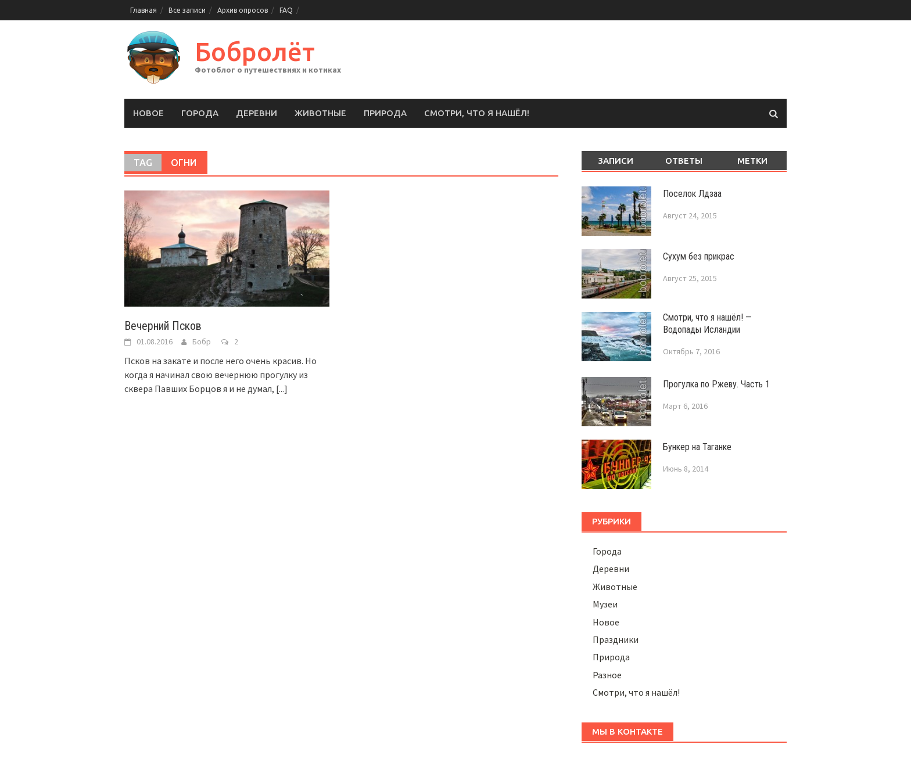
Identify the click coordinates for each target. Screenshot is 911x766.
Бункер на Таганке (697, 446)
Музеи (605, 604)
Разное (607, 675)
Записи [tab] (615, 161)
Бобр (201, 341)
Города (199, 113)
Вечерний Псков (163, 326)
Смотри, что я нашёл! (476, 113)
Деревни (256, 113)
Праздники (616, 639)
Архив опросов (242, 10)
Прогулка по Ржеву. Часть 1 (716, 384)
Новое (148, 113)
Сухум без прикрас (698, 256)
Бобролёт (255, 51)
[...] (282, 388)
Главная (143, 10)
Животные (320, 113)
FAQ (286, 10)
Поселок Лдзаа (692, 193)
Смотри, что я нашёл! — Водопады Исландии (707, 323)
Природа (385, 113)
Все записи (187, 10)
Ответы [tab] (683, 161)
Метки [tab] (752, 161)
